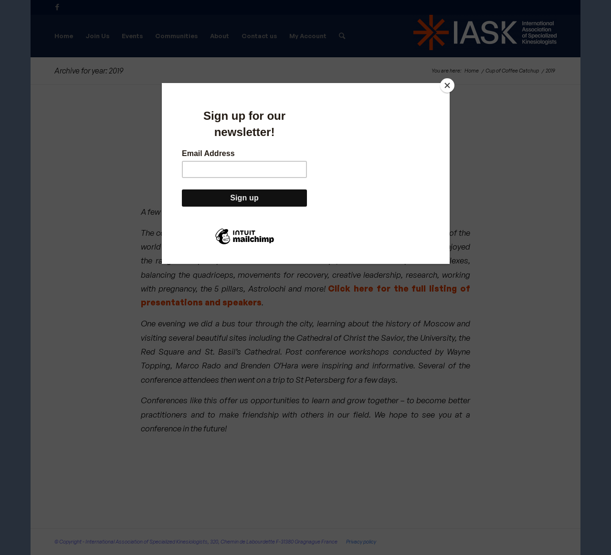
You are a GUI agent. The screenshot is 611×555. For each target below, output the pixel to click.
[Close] (447, 85)
